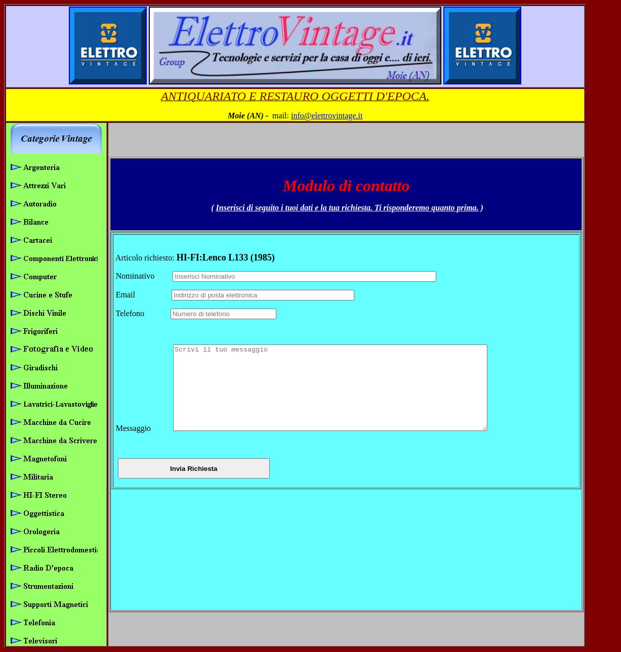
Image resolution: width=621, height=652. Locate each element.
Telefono (142, 305)
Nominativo (143, 268)
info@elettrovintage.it (326, 115)
